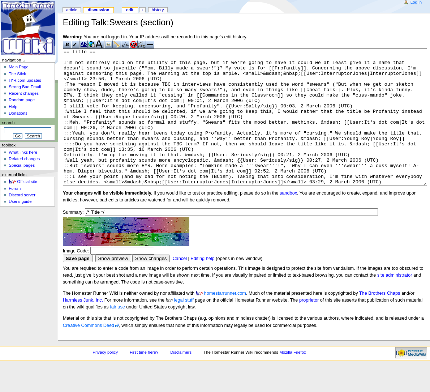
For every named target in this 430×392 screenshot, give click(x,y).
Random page (22, 100)
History (158, 10)
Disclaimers (181, 379)
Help (13, 107)
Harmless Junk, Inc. (83, 327)
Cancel (179, 285)
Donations (18, 113)
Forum (15, 188)
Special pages (22, 165)
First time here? (144, 379)
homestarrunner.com (225, 320)
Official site (27, 181)
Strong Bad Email (25, 87)
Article (71, 10)
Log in (416, 2)
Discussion (98, 10)
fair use (117, 334)
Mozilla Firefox (292, 379)
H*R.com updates (25, 80)
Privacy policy (105, 379)
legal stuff (184, 327)
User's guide (20, 201)
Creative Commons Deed (88, 352)
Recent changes (24, 93)
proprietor (309, 327)
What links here (23, 152)
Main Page (19, 67)
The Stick (17, 74)
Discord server (22, 195)
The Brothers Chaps (379, 320)
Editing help (202, 285)
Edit (129, 10)
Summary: (73, 239)
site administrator (394, 302)
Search (8, 122)
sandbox (288, 220)
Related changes (24, 159)
